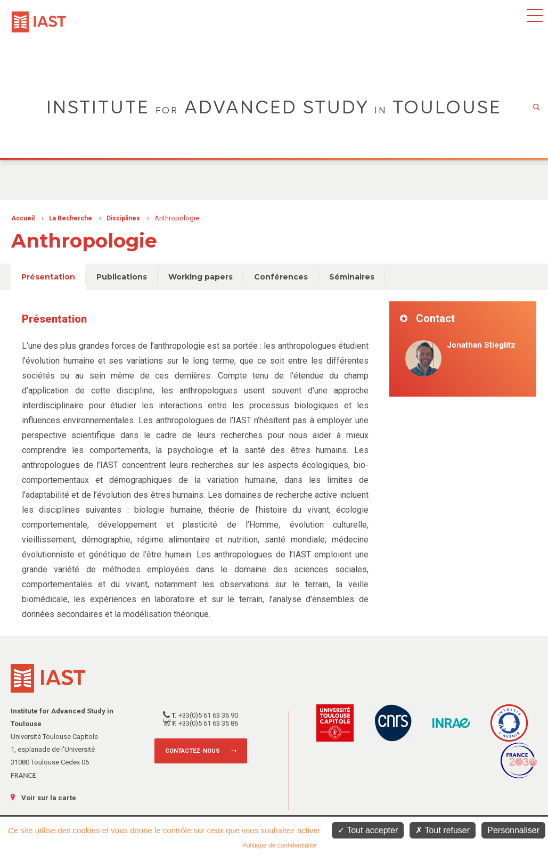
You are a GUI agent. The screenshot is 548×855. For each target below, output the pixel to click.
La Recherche (70, 218)
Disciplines (123, 218)
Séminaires (351, 277)
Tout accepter (368, 830)
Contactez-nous (192, 750)
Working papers (200, 277)
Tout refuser (442, 830)
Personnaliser (513, 830)
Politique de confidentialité (279, 845)
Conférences (281, 277)
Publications (121, 277)
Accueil (23, 218)
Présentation (48, 277)
